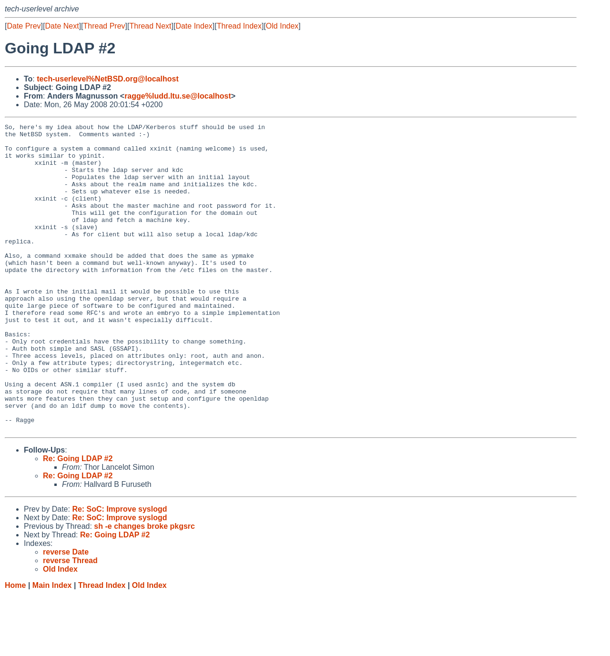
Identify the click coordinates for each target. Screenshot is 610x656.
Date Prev (24, 26)
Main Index (52, 647)
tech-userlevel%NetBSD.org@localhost (107, 79)
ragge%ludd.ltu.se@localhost (177, 96)
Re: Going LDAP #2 (77, 520)
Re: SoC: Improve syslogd (119, 570)
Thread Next (150, 26)
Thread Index (239, 26)
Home (15, 647)
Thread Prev (104, 26)
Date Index (193, 26)
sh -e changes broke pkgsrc (144, 588)
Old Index (282, 26)
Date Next (62, 26)
